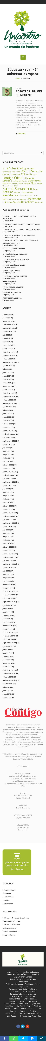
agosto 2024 (7, 365)
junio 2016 (6, 690)
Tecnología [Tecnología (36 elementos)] (6, 199)
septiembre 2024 (9, 362)
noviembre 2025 (8, 324)
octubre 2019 (7, 560)
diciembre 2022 (8, 430)
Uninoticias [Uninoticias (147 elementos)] (27, 202)
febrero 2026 (7, 321)
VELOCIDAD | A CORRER (11, 270)
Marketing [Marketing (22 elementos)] (15, 183)
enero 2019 (6, 588)
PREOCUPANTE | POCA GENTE (13, 265)
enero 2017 (6, 666)
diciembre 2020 (8, 512)
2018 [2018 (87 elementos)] (5, 168)
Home (18, 78)
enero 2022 (6, 468)
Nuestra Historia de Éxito (17, 974)
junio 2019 (6, 574)
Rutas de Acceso (8, 935)
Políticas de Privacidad (11, 924)
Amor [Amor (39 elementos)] (32, 169)
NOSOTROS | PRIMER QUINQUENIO (29, 93)
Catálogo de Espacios (31, 972)
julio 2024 (6, 369)
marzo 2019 (7, 581)
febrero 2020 (7, 547)
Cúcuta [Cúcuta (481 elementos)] (19, 177)
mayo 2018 (6, 615)
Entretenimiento (8, 890)
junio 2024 (6, 372)
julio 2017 (6, 649)
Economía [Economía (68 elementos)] (29, 178)
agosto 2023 (7, 406)
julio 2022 (6, 447)
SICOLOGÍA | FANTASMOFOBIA (13, 248)
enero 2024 (6, 389)
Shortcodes (30, 996)
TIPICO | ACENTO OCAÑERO (12, 287)
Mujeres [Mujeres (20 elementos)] (39, 183)
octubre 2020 (7, 519)
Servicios (5, 900)
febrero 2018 (7, 625)
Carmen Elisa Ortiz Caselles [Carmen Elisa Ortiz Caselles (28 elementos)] (11, 172)
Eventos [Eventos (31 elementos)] (18, 181)
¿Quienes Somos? (9, 928)
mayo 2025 (6, 338)
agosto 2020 (7, 526)
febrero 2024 (7, 386)
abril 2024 (6, 379)
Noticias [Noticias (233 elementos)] (7, 191)
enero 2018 (6, 629)
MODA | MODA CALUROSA (11, 298)
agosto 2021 (7, 485)
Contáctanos (23, 982)
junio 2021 (6, 492)
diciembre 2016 (8, 670)
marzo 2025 (7, 345)
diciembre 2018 (8, 591)
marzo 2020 (7, 543)
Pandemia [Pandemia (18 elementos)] (30, 192)
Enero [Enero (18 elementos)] (13, 181)
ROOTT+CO (10, 1013)
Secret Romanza (27, 1008)
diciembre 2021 (8, 471)
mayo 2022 (6, 454)
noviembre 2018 (8, 594)
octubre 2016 (7, 677)
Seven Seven (10, 1004)
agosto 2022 (7, 444)
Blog (22, 1001)
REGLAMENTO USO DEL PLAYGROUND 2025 (18, 235)
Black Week (11, 1016)
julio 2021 (6, 488)
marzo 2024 (7, 382)
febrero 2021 (7, 506)
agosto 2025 (7, 331)
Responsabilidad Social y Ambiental (23, 989)
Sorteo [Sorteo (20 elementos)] (36, 196)
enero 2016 (6, 697)
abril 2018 (6, 618)
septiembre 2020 (9, 523)
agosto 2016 (7, 683)
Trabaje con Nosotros (10, 931)
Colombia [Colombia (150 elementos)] (26, 174)
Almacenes (6, 893)
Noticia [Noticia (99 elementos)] (34, 189)
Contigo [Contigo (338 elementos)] (7, 177)
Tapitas (37, 1006)
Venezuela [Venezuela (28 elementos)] (39, 202)
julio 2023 (6, 410)
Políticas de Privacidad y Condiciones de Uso (23, 984)
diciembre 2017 (8, 632)
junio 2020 (6, 533)
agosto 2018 (7, 605)
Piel (39, 1016)
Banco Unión (23, 1004)
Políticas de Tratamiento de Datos (15, 918)
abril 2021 (6, 499)
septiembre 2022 (9, 441)
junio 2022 (6, 451)
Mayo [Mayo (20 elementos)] (21, 183)
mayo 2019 (6, 577)
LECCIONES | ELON (9, 281)
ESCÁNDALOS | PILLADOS (11, 292)
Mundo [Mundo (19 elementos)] (4, 186)
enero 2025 (6, 348)
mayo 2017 (6, 656)
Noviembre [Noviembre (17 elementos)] (17, 192)
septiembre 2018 (9, 601)
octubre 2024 (7, 359)
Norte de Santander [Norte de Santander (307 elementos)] (15, 188)
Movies (33, 1011)
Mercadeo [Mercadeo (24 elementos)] (27, 183)
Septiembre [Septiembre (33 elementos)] (23, 196)
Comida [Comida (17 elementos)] (35, 175)
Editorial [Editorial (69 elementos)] (6, 181)
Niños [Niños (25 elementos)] (16, 186)
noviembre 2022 (8, 434)
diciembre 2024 (8, 352)
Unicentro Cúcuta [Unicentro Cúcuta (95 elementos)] (11, 202)
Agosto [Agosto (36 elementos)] (26, 169)
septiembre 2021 (9, 482)
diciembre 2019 (8, 553)
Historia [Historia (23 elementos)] (5, 183)
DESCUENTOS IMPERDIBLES (30, 1013)
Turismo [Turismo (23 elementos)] (23, 199)
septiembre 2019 (9, 564)
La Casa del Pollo (23, 1006)
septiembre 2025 (9, 328)
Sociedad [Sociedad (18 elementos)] (31, 196)
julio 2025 (6, 335)
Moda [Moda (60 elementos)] (33, 183)
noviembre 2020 (8, 516)
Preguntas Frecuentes (11, 921)
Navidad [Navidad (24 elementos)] (10, 186)
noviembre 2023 (8, 396)
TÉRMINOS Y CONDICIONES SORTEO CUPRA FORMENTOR (19, 217)
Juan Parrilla (36, 1004)
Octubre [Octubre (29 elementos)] (23, 192)
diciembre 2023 (8, 393)
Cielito (7, 1008)
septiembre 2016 (9, 680)
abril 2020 (6, 540)
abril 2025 (6, 341)
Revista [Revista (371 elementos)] (7, 195)
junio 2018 (6, 612)
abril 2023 (6, 420)
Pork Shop (9, 1006)
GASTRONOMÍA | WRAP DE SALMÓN (15, 259)
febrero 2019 (7, 584)
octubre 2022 (7, 437)
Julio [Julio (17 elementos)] (9, 183)
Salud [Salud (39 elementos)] (16, 196)
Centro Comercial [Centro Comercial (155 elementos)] (32, 171)
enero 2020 (6, 550)
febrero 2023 (7, 423)
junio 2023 (6, 413)
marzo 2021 (7, 502)
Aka (15, 1008)
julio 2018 (6, 608)
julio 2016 (6, 687)
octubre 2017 (7, 639)
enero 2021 (6, 509)
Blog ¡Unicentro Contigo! (23, 977)
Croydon (23, 1011)
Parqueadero (7, 903)
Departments (16, 996)
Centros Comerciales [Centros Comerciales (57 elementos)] (11, 175)
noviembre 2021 (8, 475)
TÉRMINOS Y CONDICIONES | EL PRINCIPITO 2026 (21, 224)
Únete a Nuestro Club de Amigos (23, 979)
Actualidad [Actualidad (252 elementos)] (16, 168)
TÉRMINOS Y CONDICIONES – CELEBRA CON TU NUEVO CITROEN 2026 (20, 241)
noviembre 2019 (8, 557)
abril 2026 (6, 317)
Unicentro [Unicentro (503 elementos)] (33, 199)
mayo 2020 (6, 536)
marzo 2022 (7, 461)
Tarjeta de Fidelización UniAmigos (23, 994)
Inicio (9, 972)
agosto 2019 (7, 567)
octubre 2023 (7, 400)
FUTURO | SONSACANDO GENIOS (14, 254)
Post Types (32, 1001)
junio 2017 (6, 653)
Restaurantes (7, 896)
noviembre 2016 (8, 673)
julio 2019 (6, 571)
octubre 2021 (7, 478)
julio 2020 (6, 530)
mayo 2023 (6, 417)
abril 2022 (6, 458)
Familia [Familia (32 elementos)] (24, 181)
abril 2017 (6, 659)
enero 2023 (6, 427)
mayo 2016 (6, 694)
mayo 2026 (6, 314)
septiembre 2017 (9, 642)
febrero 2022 (7, 465)
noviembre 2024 (8, 355)
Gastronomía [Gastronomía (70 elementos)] (34, 181)
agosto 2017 (7, 646)
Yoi (40, 1008)
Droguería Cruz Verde (28, 1016)
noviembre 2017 (8, 636)
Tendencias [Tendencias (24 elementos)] (15, 199)
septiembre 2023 (9, 403)
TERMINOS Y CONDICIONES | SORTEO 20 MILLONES (22, 229)
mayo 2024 (6, 376)
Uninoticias (21, 133)
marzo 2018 (7, 622)
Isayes (13, 1011)
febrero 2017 (7, 663)
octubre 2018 (7, 598)
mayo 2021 (6, 495)
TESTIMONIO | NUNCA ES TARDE (14, 276)
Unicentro (35, 974)
